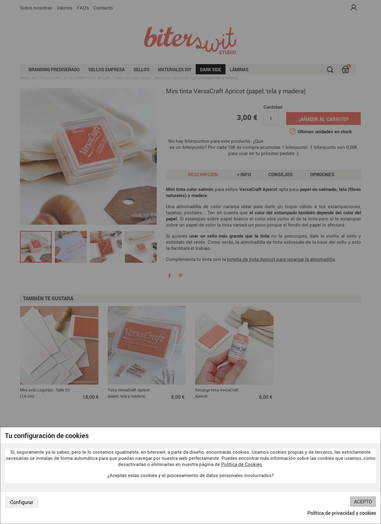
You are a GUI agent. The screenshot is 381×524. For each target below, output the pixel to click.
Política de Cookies (241, 464)
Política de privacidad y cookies (341, 513)
